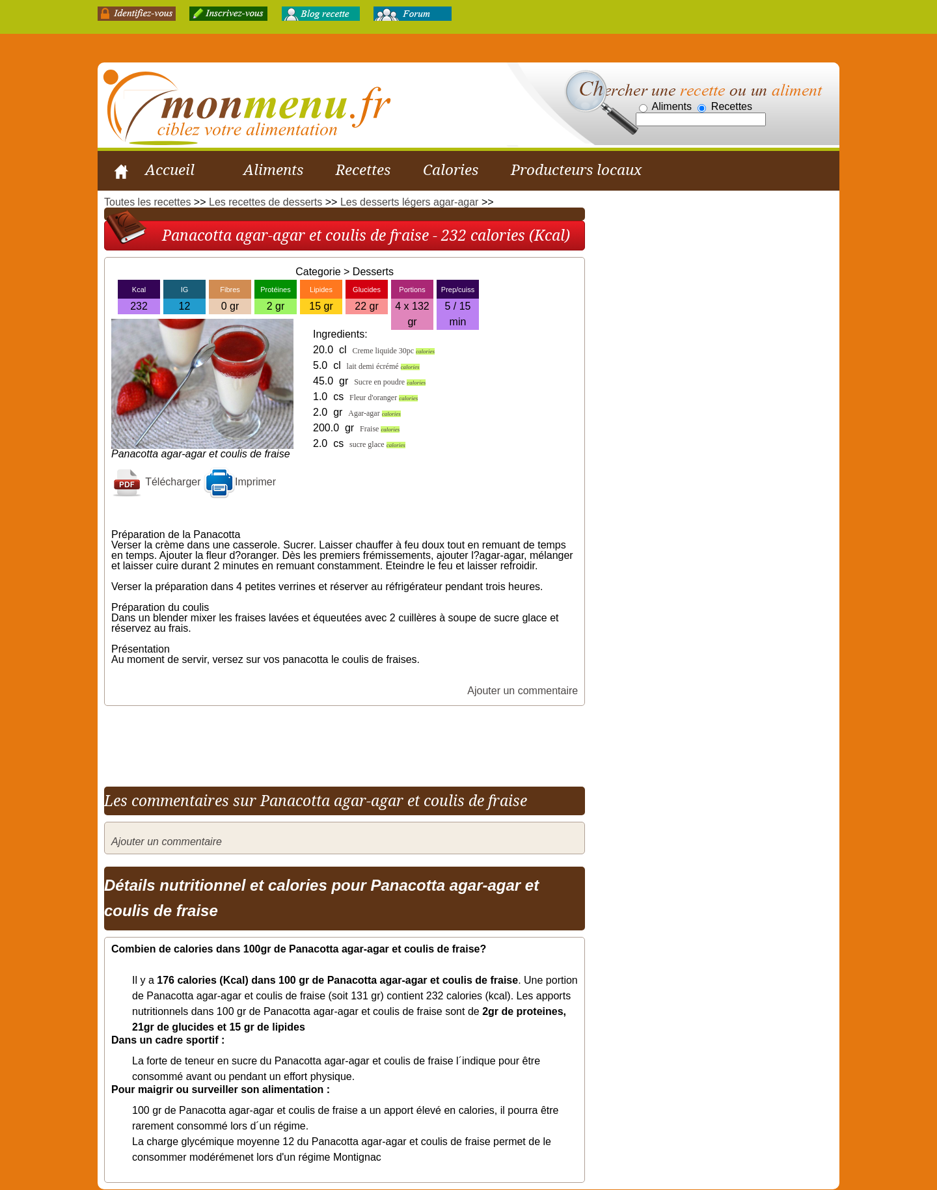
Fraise (380, 428)
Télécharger (156, 481)
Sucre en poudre (390, 381)
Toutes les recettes (147, 202)
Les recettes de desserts (265, 202)
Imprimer (240, 481)
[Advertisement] (341, 741)
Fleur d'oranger (383, 397)
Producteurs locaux (576, 169)
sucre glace (377, 444)
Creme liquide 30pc (393, 350)
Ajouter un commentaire (522, 690)
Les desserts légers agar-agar (409, 202)
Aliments (273, 169)
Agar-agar (374, 413)
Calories (450, 169)
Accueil (170, 169)
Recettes (363, 169)
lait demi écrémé (383, 366)
